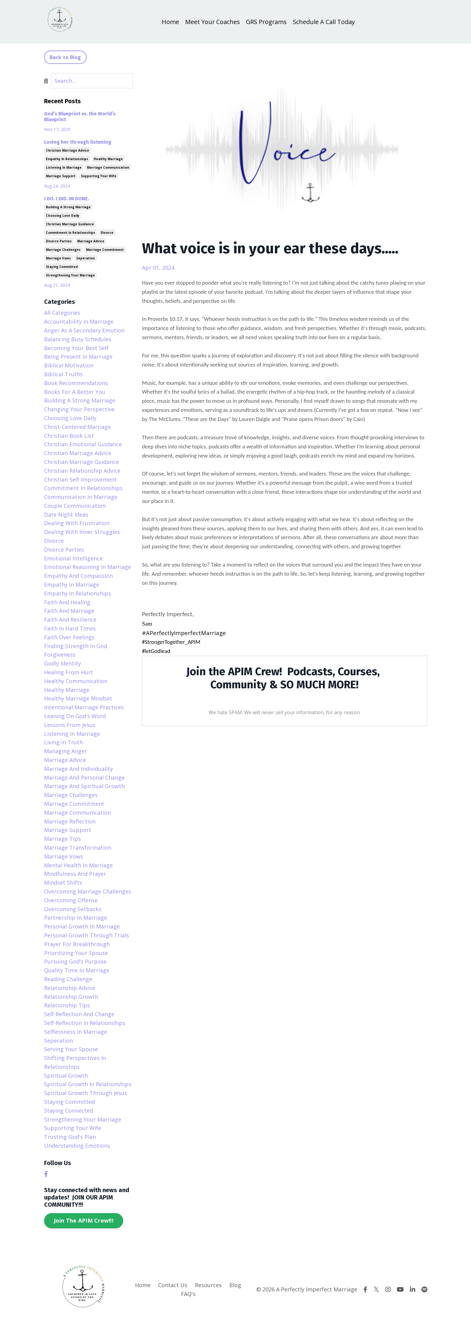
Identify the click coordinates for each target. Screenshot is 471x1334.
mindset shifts (63, 882)
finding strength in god (75, 646)
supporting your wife (98, 176)
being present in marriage (78, 356)
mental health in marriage (78, 865)
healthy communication (75, 681)
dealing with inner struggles (82, 531)
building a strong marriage (68, 207)
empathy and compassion (78, 575)
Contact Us (172, 1285)
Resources (208, 1285)
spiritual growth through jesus (85, 1093)
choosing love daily (62, 215)
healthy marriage (108, 159)
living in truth (63, 742)
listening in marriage (63, 167)
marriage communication (108, 167)
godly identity (62, 663)
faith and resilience (70, 619)
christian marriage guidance (70, 224)
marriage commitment (105, 249)
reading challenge (68, 979)
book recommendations (76, 383)
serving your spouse (71, 1049)
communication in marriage (80, 496)
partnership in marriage (75, 917)
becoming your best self (76, 348)
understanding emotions (77, 1145)
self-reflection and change (79, 1014)
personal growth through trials (86, 935)
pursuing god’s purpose (75, 961)
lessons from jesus (69, 724)
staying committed (62, 267)
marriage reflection (69, 821)
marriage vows (58, 258)
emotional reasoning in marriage (87, 567)
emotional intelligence (73, 558)
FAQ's (188, 1293)
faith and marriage (69, 611)
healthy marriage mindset (78, 698)
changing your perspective (79, 409)
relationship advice (69, 988)
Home (169, 22)
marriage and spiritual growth (84, 786)
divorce (107, 232)
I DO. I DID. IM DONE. (66, 199)
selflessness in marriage (75, 1031)
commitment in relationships (70, 232)
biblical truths (63, 374)
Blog (235, 1285)
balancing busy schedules (77, 339)
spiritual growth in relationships (87, 1084)
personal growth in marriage (82, 926)
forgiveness (59, 654)
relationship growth (71, 996)
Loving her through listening (77, 142)
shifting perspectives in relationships (75, 1062)
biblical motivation (68, 365)
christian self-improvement (80, 479)
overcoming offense (71, 900)
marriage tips (62, 838)
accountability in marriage (78, 321)
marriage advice (90, 241)
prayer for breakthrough (77, 944)
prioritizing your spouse (76, 953)
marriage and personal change (84, 777)
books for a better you (74, 391)
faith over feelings (69, 637)
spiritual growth (66, 1075)
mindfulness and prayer (75, 873)
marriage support (60, 176)
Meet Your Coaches (212, 22)
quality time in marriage (76, 970)
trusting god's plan (70, 1136)
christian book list (69, 435)
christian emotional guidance (83, 444)
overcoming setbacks (72, 909)
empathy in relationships (67, 159)
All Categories (62, 312)
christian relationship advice (82, 470)
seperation (85, 258)
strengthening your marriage (70, 275)
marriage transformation (77, 847)
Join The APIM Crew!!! (83, 1220)
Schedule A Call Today (324, 22)
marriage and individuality (78, 768)
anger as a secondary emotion (84, 330)
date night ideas (66, 514)
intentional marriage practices (84, 707)
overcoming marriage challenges (87, 891)
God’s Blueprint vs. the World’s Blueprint (80, 116)
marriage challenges (63, 249)
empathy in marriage (71, 584)
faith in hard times (70, 628)
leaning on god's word (75, 716)
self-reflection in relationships (84, 1023)
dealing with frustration (76, 523)
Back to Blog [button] (65, 57)
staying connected (68, 1110)
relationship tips (67, 1005)
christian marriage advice (67, 150)
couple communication (75, 505)
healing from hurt (68, 672)
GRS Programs (266, 22)
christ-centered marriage (77, 426)
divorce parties (59, 241)
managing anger (65, 751)
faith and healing (67, 602)
